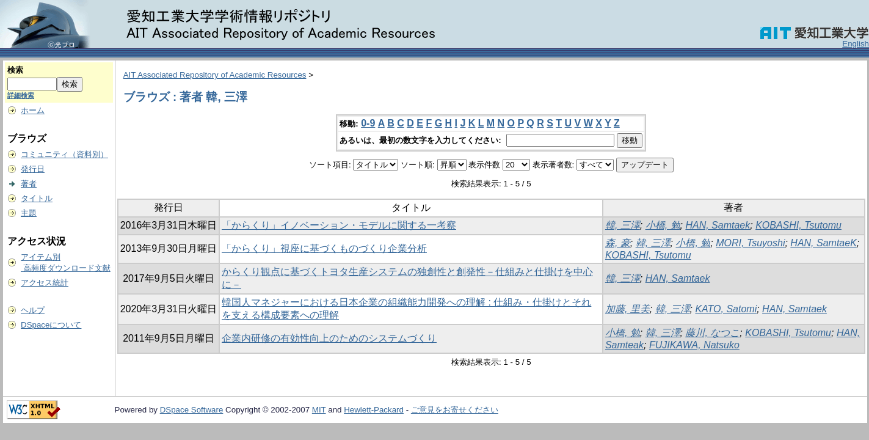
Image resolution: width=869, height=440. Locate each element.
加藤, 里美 (627, 309)
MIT (319, 409)
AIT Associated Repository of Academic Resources (215, 74)
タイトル (37, 198)
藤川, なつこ (712, 333)
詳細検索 (20, 95)
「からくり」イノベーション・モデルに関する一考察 (339, 225)
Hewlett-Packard (374, 409)
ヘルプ (33, 310)
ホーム (33, 110)
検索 (15, 70)
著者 (29, 183)
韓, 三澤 (622, 225)
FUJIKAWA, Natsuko (694, 345)
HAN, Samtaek (717, 225)
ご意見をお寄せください (454, 409)
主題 (29, 213)
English (855, 43)
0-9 (368, 123)
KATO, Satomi (726, 309)
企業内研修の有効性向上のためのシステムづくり (329, 338)
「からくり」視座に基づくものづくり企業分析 (324, 248)
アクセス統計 (44, 282)
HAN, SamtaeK (823, 243)
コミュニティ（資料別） (64, 154)
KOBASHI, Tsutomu (798, 225)
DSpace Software (192, 409)
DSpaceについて (51, 324)
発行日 (33, 169)
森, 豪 (617, 243)
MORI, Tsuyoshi (750, 243)
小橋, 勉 (662, 225)
